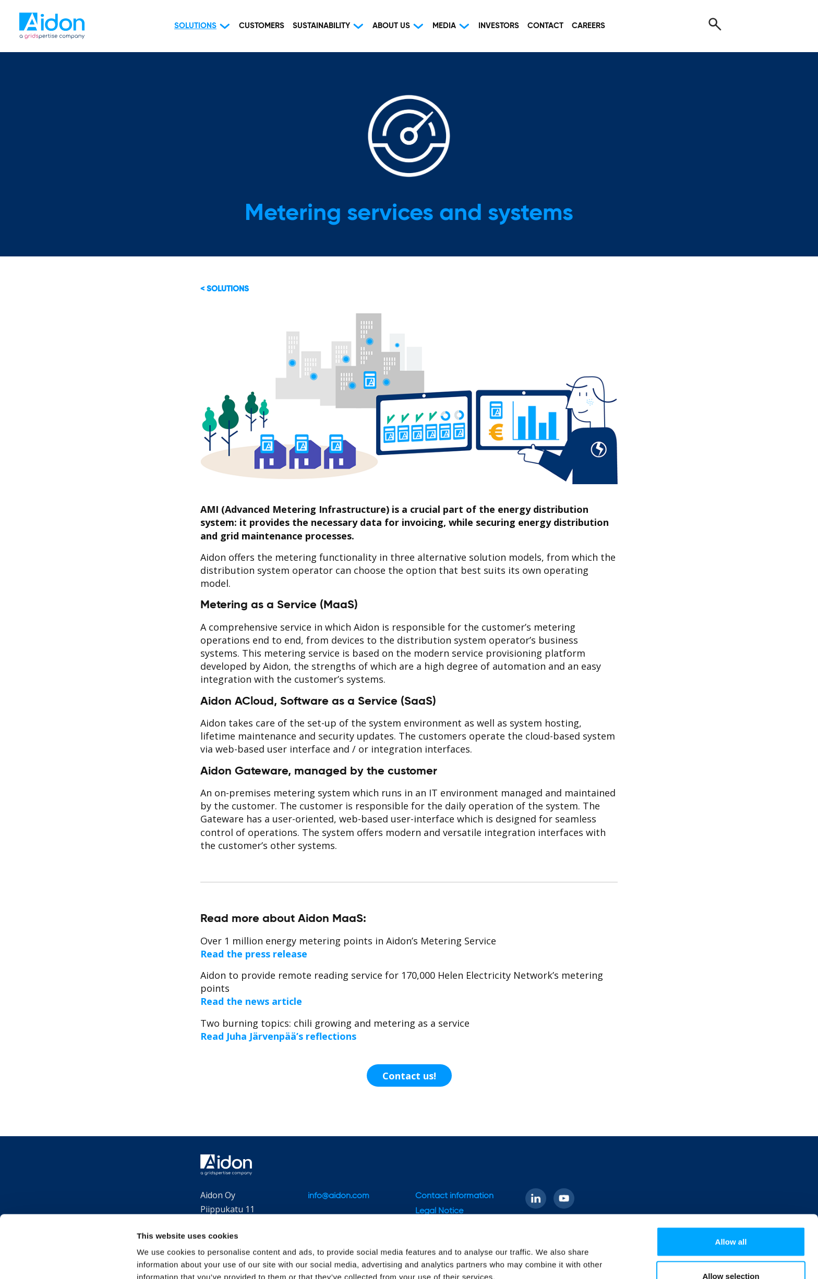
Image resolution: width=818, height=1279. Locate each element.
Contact (545, 26)
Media (444, 26)
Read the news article (251, 1001)
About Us (391, 26)
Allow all (731, 1182)
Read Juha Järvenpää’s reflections (278, 1036)
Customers (261, 26)
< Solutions (224, 289)
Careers (588, 26)
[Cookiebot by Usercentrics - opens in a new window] (67, 1258)
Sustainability (321, 26)
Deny (731, 1251)
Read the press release (253, 954)
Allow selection (730, 1217)
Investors (498, 26)
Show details (547, 1252)
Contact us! (409, 1075)
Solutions (195, 26)
